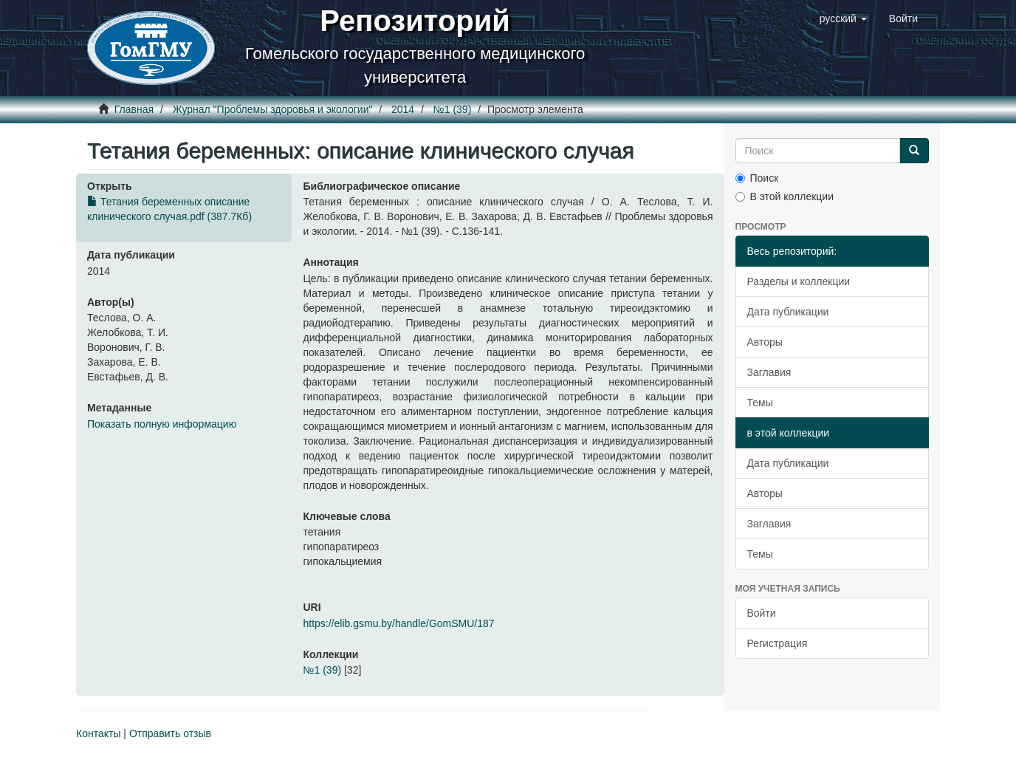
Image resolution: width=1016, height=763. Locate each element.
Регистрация (777, 643)
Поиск (757, 178)
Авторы (765, 342)
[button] (843, 18)
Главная (134, 109)
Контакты (98, 733)
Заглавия (769, 372)
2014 (402, 109)
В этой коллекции (784, 196)
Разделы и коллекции (799, 281)
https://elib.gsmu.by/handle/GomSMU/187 (398, 623)
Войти (761, 613)
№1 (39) (452, 109)
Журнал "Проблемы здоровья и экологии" (273, 109)
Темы (760, 402)
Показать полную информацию (161, 424)
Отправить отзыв (170, 733)
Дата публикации (788, 312)
